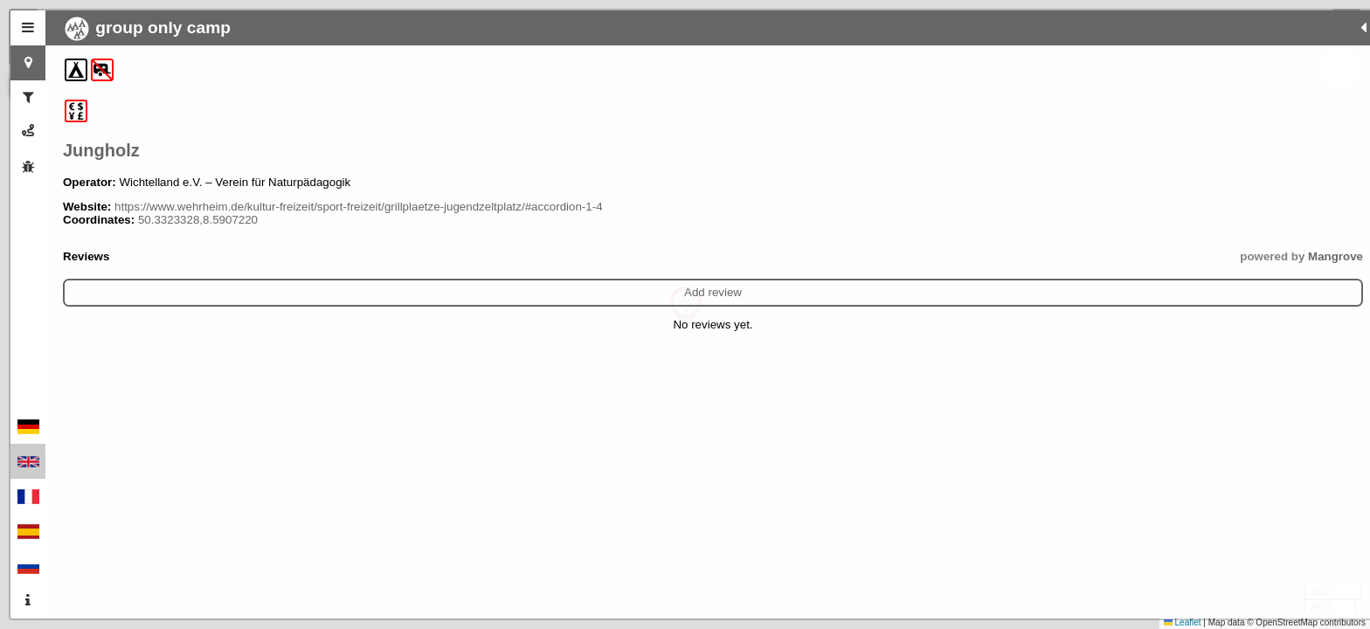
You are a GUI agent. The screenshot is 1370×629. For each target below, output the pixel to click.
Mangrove (367, 269)
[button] (686, 306)
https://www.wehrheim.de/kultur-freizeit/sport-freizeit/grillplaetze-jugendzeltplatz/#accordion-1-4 (205, 213)
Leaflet (1182, 622)
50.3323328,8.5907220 (198, 232)
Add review (229, 305)
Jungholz (101, 150)
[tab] (27, 27)
